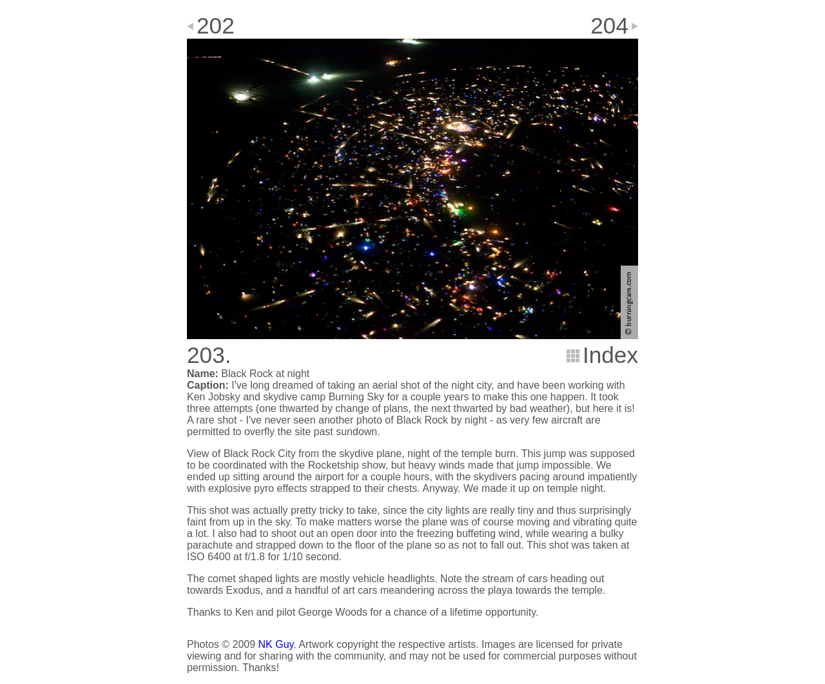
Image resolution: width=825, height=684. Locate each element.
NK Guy (276, 644)
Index (610, 354)
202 (216, 25)
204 (609, 25)
